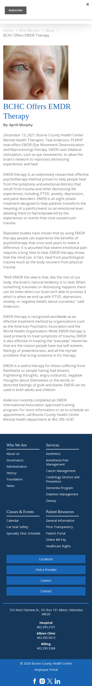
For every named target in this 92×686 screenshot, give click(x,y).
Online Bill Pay (56, 540)
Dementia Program (59, 488)
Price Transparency (59, 527)
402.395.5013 (46, 638)
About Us (13, 454)
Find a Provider (46, 570)
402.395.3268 (46, 648)
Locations (46, 559)
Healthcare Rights (58, 546)
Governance (15, 460)
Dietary (51, 501)
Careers (46, 580)
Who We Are (29, 30)
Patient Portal (55, 533)
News (49, 30)
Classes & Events (20, 512)
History (11, 473)
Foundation (15, 479)
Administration (17, 466)
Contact (46, 591)
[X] (50, 681)
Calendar (13, 521)
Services (52, 445)
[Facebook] (34, 681)
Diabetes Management (62, 494)
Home (8, 30)
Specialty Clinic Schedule (23, 533)
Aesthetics (53, 454)
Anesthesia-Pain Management (57, 462)
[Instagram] (42, 681)
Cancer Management (61, 471)
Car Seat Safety (17, 527)
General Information (60, 521)
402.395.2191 (46, 627)
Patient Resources (60, 512)
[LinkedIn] (57, 681)
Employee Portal (46, 670)
